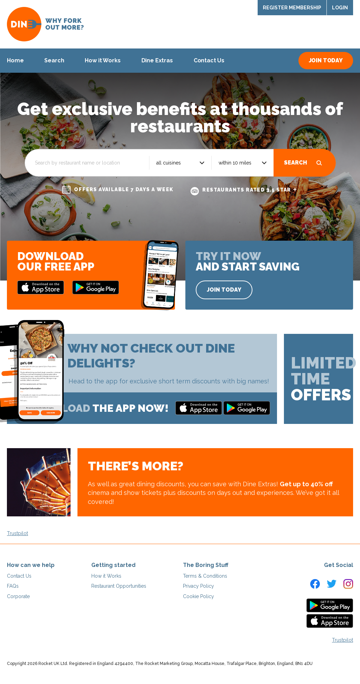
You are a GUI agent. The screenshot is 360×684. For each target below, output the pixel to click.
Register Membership (292, 7)
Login (340, 7)
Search (295, 162)
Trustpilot (17, 533)
